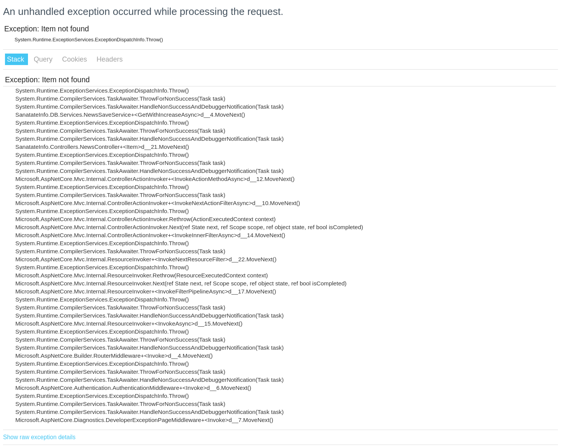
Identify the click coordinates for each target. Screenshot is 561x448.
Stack (16, 59)
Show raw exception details (39, 437)
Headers (110, 59)
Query (44, 59)
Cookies (75, 59)
